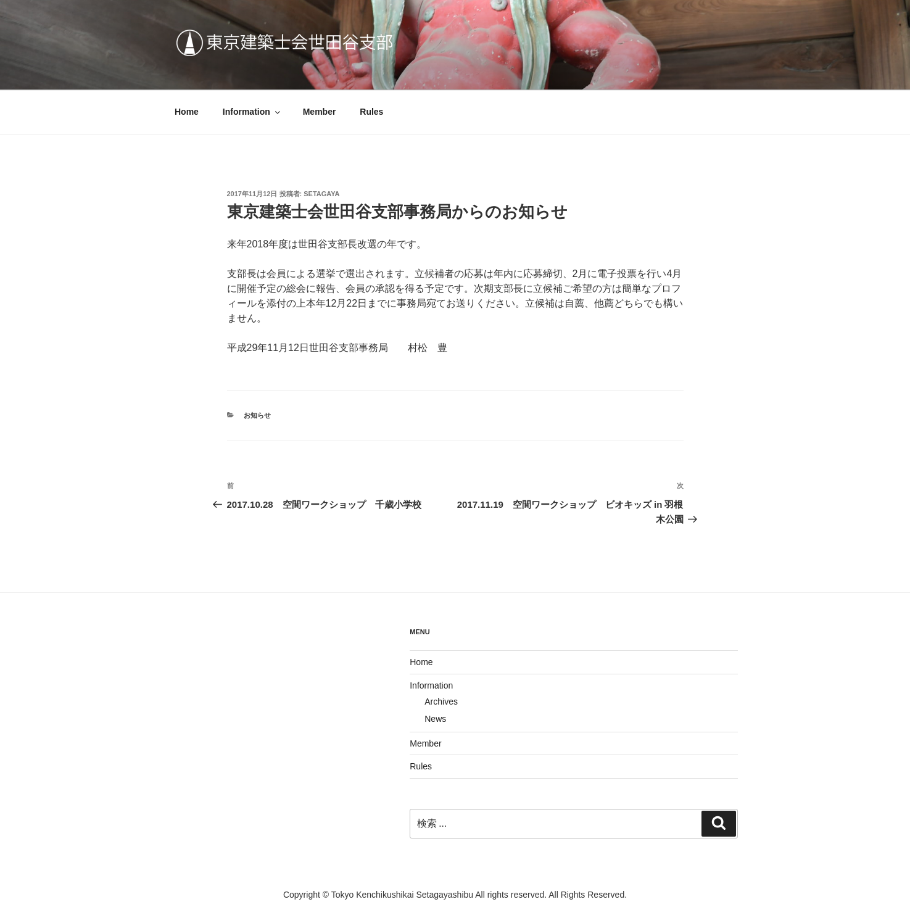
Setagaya (321, 193)
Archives (441, 701)
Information (252, 112)
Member (319, 112)
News (435, 719)
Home (187, 112)
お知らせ (257, 415)
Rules (371, 112)
